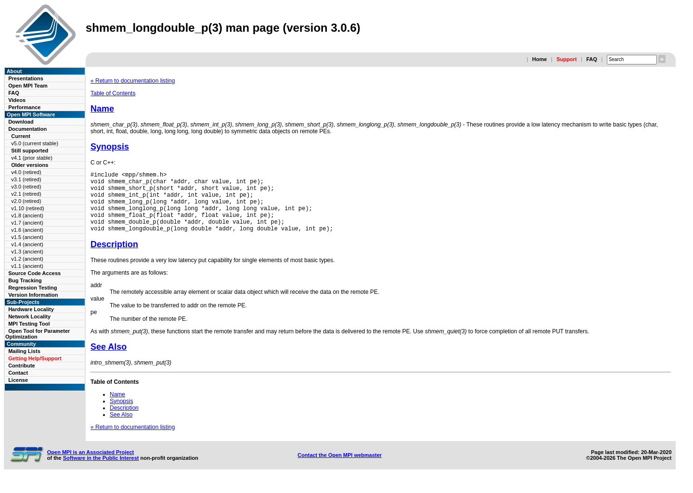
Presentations (25, 78)
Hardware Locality (31, 309)
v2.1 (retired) (26, 194)
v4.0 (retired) (26, 172)
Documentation (27, 129)
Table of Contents (112, 93)
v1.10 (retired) (27, 208)
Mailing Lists (24, 351)
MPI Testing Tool (29, 324)
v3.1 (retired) (26, 179)
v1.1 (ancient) (27, 266)
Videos (17, 100)
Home (539, 59)
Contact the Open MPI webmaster (339, 468)
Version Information (33, 295)
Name (102, 109)
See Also (108, 360)
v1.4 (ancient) (27, 244)
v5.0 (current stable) (34, 143)
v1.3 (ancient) (27, 251)
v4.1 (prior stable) (31, 158)
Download (21, 122)
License (18, 380)
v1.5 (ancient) (27, 237)
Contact (18, 373)
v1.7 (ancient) (27, 223)
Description (114, 257)
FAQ (591, 59)
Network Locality (29, 316)
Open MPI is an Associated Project (90, 465)
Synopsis (109, 147)
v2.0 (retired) (26, 201)
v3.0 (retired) (26, 187)
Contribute (21, 365)
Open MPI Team (28, 85)
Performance (24, 107)
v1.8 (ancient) (27, 215)
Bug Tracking (25, 280)
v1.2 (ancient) (27, 259)
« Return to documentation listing (132, 80)
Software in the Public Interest (101, 471)
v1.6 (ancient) (27, 230)
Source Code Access (34, 273)
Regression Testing (32, 288)
